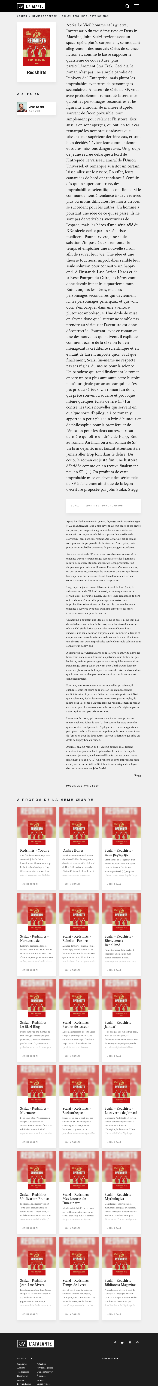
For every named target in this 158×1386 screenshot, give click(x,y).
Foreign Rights (24, 1383)
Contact (40, 1380)
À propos (41, 1376)
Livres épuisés (43, 1383)
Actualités (41, 1363)
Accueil (22, 16)
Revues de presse (44, 16)
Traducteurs (23, 1371)
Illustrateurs (22, 1376)
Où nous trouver (45, 1371)
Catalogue (22, 1363)
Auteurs (21, 1367)
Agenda (20, 1380)
